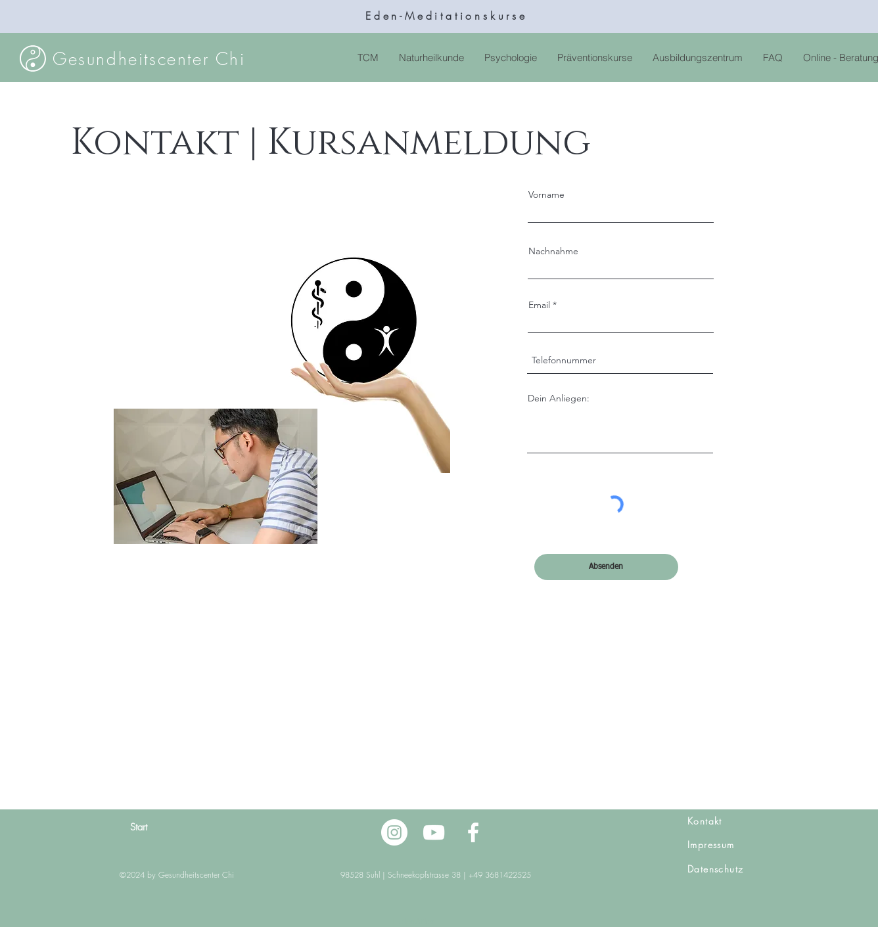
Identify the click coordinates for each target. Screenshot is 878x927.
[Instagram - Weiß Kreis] (394, 832)
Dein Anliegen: (558, 398)
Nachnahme (553, 251)
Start (138, 827)
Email (539, 304)
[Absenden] (606, 567)
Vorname (546, 194)
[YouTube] (434, 832)
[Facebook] (473, 832)
